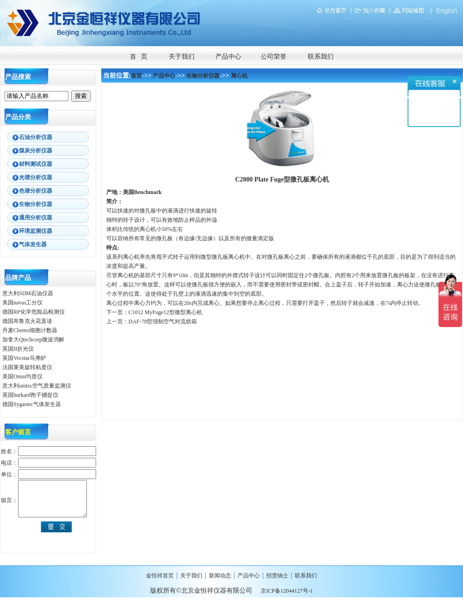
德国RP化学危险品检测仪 (33, 312)
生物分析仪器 (202, 76)
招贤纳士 (277, 575)
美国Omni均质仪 (22, 376)
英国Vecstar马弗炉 (24, 358)
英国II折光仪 (18, 349)
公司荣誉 (273, 56)
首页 (136, 76)
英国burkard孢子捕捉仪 (30, 395)
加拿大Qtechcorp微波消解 (33, 339)
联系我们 (321, 56)
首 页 (139, 56)
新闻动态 (220, 575)
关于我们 (182, 56)
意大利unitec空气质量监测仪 (36, 385)
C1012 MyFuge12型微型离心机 (165, 312)
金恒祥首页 (160, 575)
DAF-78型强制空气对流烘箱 (162, 321)
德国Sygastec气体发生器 (32, 404)
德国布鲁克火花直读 (27, 321)
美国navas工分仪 (22, 302)
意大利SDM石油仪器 (27, 293)
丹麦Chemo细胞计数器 (29, 330)
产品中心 (228, 56)
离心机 (239, 76)
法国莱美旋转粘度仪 (27, 367)
